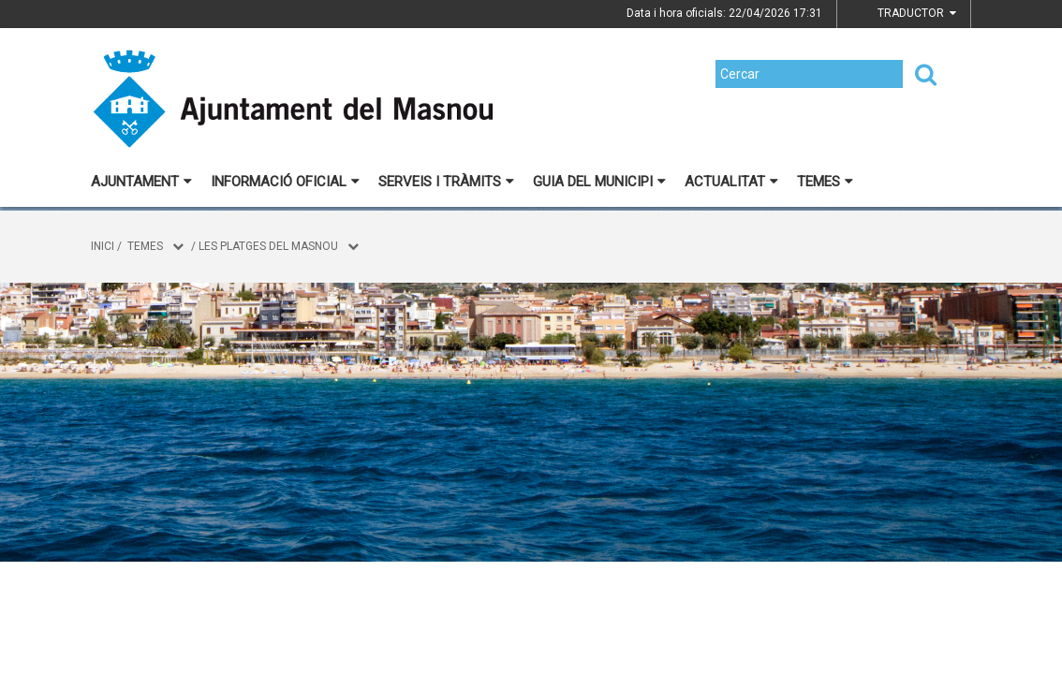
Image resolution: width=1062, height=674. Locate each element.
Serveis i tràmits (446, 181)
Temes (825, 181)
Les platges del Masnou (268, 246)
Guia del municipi (599, 181)
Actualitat (731, 181)
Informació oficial (285, 181)
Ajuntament (141, 181)
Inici (102, 246)
